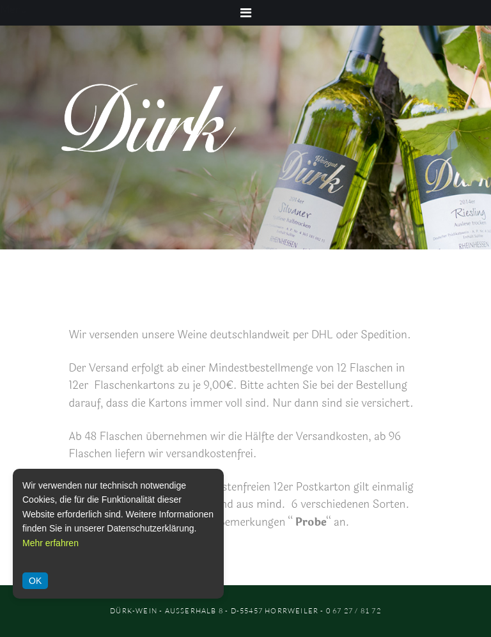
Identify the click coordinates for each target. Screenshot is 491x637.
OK (35, 581)
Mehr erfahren (50, 543)
